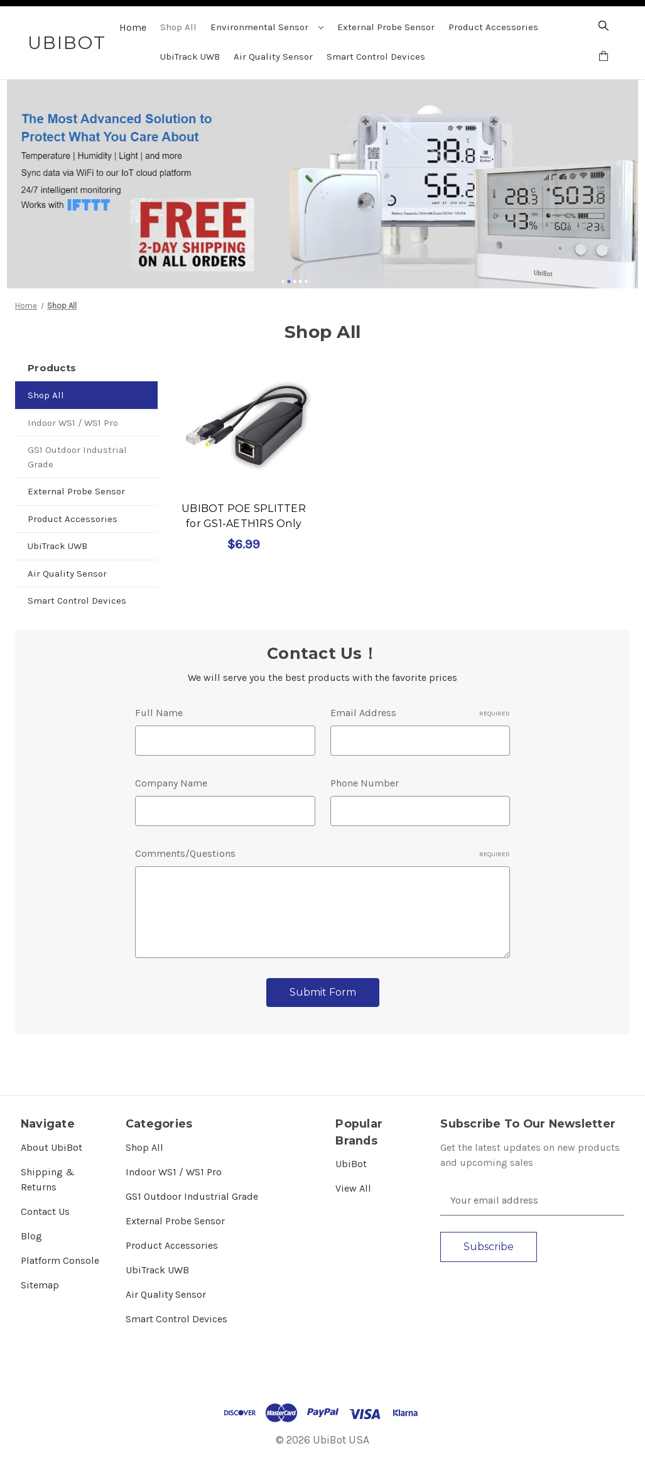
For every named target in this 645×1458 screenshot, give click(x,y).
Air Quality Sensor (273, 56)
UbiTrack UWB (190, 56)
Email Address (420, 713)
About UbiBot (51, 1147)
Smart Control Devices (376, 56)
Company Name (171, 783)
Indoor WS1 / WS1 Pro (73, 422)
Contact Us (45, 1211)
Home (132, 27)
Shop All (178, 27)
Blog (31, 1236)
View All (353, 1188)
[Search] (603, 28)
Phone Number (364, 783)
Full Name (159, 713)
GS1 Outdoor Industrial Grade (77, 457)
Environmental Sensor (266, 27)
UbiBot (351, 1164)
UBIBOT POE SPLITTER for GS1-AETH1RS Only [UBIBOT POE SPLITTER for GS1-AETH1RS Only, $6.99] (244, 516)
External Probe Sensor (386, 27)
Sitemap (40, 1285)
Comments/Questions (322, 853)
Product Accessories (493, 27)
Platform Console (60, 1260)
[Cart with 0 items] (603, 58)
